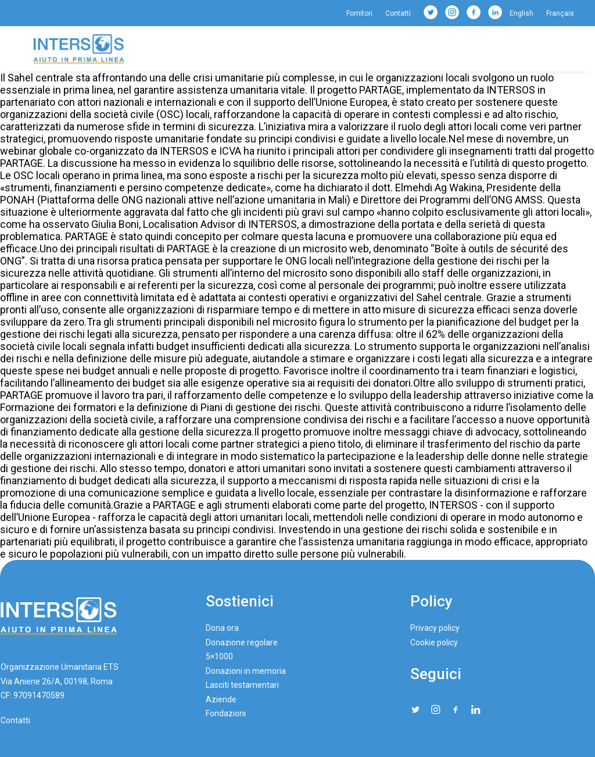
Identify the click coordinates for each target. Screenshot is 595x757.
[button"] (415, 710)
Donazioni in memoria (246, 671)
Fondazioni (226, 713)
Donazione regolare (242, 642)
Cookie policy (434, 642)
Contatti (398, 13)
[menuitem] (362, 13)
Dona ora (222, 628)
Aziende (221, 699)
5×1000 (219, 656)
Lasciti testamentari (242, 685)
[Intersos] (79, 48)
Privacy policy (435, 628)
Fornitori (359, 13)
